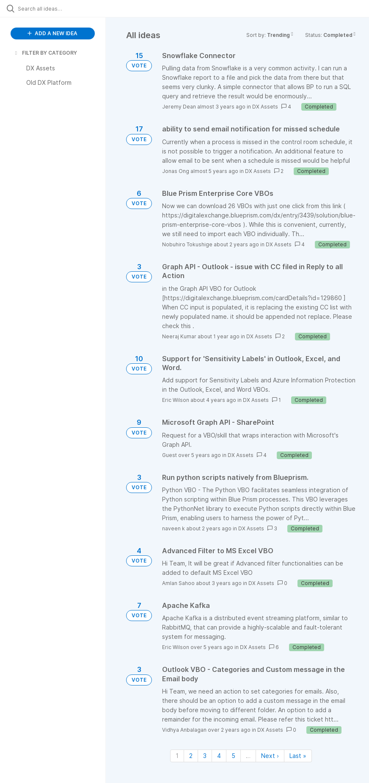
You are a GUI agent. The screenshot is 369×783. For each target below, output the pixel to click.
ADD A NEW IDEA (52, 33)
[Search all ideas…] (57, 8)
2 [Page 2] (191, 755)
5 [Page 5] (233, 755)
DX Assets (265, 106)
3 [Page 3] (205, 755)
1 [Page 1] (177, 755)
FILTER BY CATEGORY (45, 53)
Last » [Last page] (297, 755)
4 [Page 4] (219, 755)
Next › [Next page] (270, 755)
